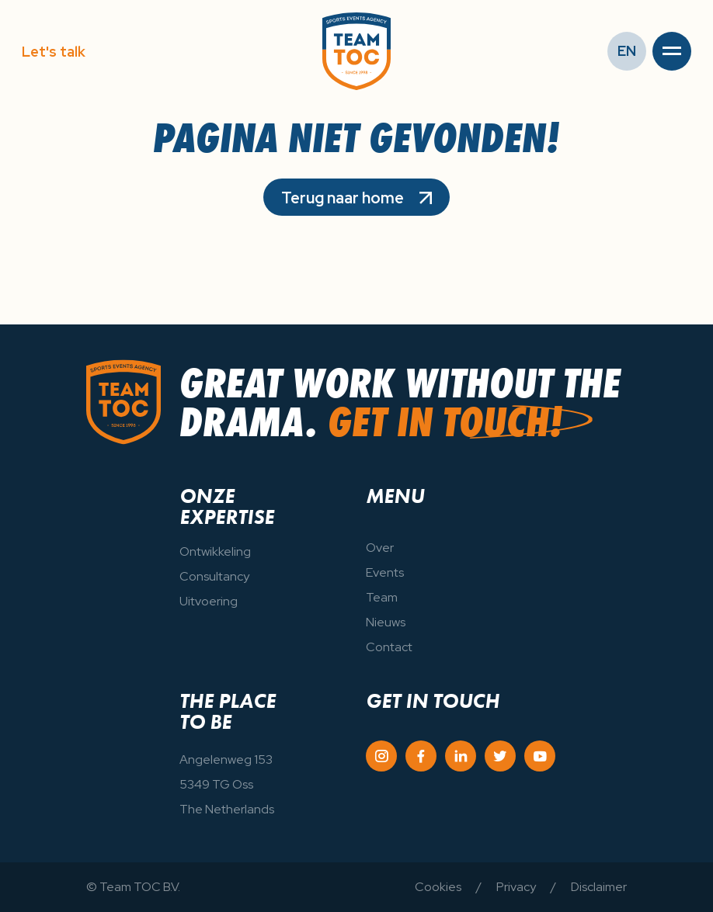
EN (626, 51)
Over (380, 547)
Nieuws (385, 622)
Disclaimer (599, 887)
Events (385, 572)
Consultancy (214, 576)
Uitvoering (208, 601)
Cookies (438, 887)
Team (382, 597)
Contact (389, 647)
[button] (671, 51)
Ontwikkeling (215, 551)
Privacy (516, 887)
